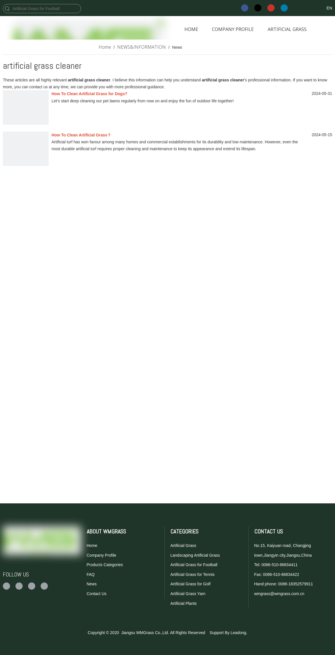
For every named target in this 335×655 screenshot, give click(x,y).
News (92, 584)
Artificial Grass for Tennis (192, 574)
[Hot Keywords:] (7, 8)
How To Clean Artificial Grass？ (81, 135)
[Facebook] (244, 7)
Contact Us (97, 593)
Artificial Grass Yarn (187, 593)
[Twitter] (257, 7)
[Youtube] (271, 7)
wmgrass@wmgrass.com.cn (279, 593)
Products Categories (105, 564)
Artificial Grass (183, 545)
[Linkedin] (284, 7)
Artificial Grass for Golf (190, 584)
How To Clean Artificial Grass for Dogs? (89, 93)
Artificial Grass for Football (193, 564)
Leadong (238, 632)
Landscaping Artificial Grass (195, 555)
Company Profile (102, 555)
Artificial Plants (183, 603)
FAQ (91, 574)
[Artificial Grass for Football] (46, 8)
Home (92, 545)
